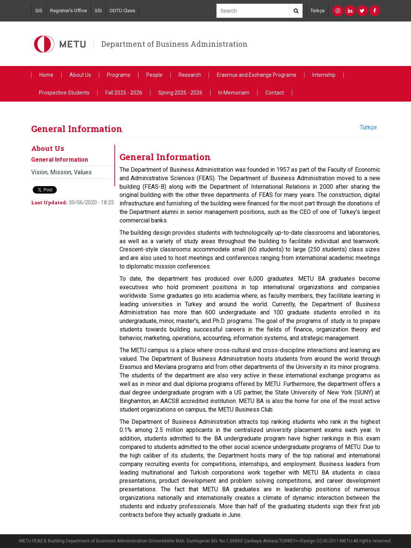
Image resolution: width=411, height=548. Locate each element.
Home (46, 75)
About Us (80, 75)
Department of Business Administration (174, 44)
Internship (324, 75)
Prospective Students (64, 93)
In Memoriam (233, 93)
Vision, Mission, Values (61, 172)
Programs (118, 75)
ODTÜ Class (122, 10)
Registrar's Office (68, 10)
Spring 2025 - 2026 (180, 93)
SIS (38, 10)
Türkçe (317, 10)
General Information (59, 159)
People (154, 75)
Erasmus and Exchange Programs (256, 75)
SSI (98, 10)
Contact (274, 93)
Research (190, 75)
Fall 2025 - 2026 (123, 93)
